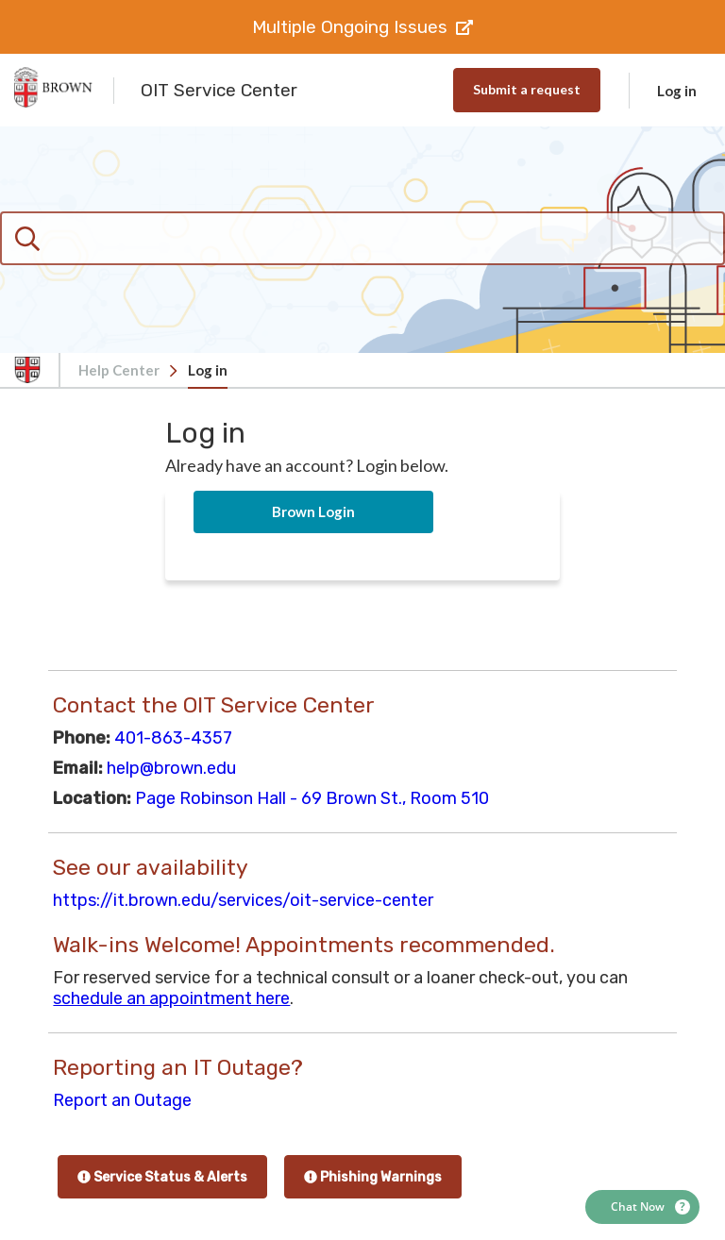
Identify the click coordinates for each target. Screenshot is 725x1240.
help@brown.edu (171, 768)
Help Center (119, 369)
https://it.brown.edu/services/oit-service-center (243, 900)
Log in (677, 90)
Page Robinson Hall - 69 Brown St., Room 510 (312, 798)
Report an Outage (122, 1100)
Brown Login (313, 511)
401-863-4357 (173, 738)
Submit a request (527, 89)
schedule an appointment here (171, 998)
